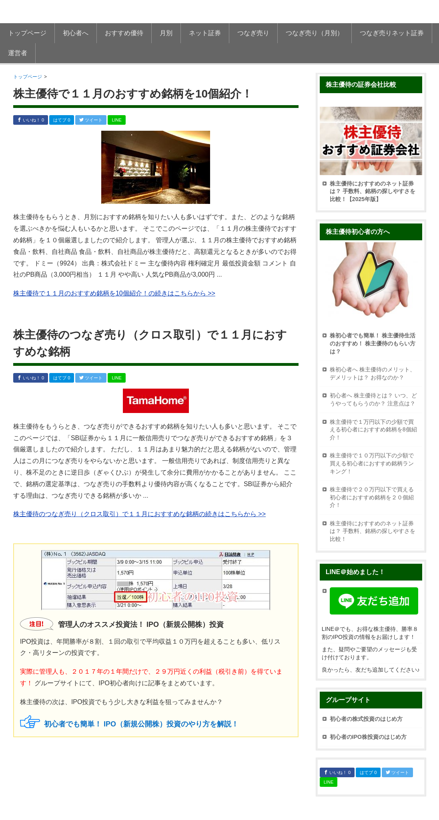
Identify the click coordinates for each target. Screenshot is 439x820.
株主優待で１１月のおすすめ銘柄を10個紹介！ (133, 94)
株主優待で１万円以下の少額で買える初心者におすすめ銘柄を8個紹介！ (373, 430)
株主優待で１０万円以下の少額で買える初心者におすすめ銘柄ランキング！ (372, 463)
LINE (116, 120)
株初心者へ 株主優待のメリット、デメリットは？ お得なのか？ (372, 373)
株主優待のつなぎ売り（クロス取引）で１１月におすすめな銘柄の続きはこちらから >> (139, 514)
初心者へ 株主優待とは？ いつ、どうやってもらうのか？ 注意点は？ (373, 399)
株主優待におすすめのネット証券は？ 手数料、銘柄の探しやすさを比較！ (372, 531)
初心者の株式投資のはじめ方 (366, 719)
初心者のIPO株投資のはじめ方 (368, 737)
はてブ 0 (61, 120)
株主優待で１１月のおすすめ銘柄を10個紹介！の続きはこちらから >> (114, 293)
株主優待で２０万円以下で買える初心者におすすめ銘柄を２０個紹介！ (372, 497)
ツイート (90, 120)
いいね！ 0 (30, 120)
